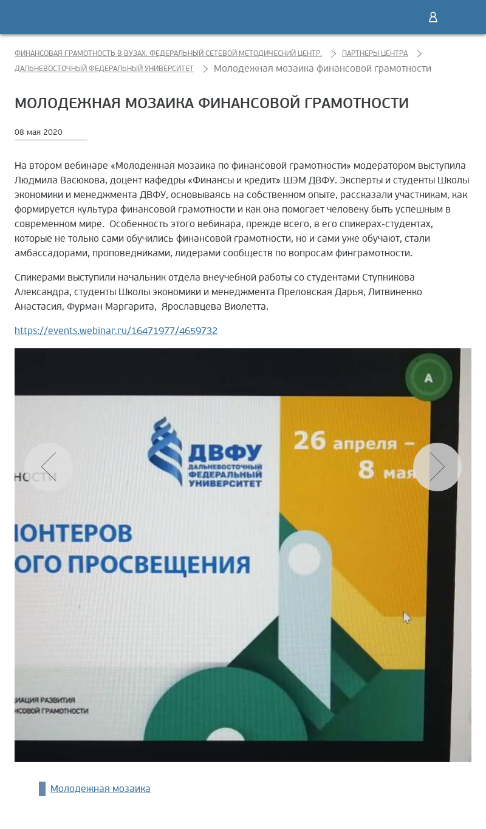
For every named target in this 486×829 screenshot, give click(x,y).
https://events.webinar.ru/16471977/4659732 (116, 331)
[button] (437, 467)
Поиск (407, 17)
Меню (458, 17)
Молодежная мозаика (100, 789)
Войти (433, 17)
